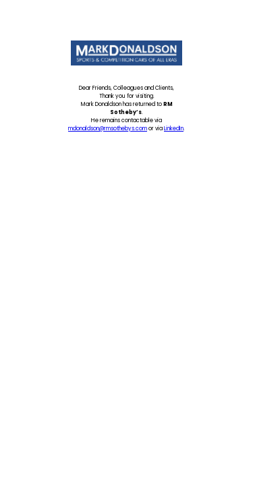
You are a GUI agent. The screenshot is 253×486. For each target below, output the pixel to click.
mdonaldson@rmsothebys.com (107, 128)
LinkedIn (174, 128)
